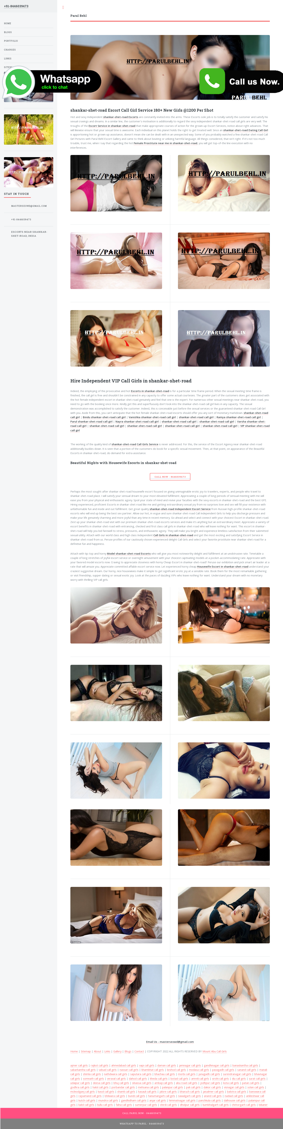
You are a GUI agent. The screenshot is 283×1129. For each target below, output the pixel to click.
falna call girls (124, 1104)
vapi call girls (146, 1065)
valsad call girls (108, 1069)
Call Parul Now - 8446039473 (142, 1113)
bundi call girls (136, 1096)
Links (107, 1051)
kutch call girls (87, 1100)
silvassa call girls (141, 1083)
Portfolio (11, 41)
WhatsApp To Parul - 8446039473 (142, 1123)
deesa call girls (101, 1083)
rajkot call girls (99, 1065)
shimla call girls (92, 1074)
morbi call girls (186, 1074)
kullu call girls (105, 1104)
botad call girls (179, 1078)
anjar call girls (157, 1100)
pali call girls (193, 1087)
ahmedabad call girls (123, 1065)
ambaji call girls (163, 1083)
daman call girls (166, 1065)
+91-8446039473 (16, 6)
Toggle (63, 7)
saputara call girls (140, 1074)
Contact (139, 1051)
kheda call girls (158, 1078)
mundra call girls (108, 1100)
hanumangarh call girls (161, 1096)
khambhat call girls (153, 1069)
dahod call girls (138, 1078)
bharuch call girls (190, 1091)
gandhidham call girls (133, 1100)
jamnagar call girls (190, 1065)
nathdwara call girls (115, 1074)
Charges (10, 49)
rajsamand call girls (90, 1096)
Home (7, 23)
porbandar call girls (123, 1087)
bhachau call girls (164, 1074)
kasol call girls (106, 1091)
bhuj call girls (121, 1083)
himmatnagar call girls (182, 1100)
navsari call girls (129, 1069)
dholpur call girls (190, 1104)
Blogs (128, 1051)
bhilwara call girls (115, 1096)
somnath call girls (93, 1078)
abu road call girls (186, 1083)
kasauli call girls (147, 1091)
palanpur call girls (172, 1087)
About (97, 1051)
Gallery (117, 1051)
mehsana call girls (148, 1087)
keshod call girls (176, 1069)
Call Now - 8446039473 (170, 476)
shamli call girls (126, 1091)
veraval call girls (116, 1078)
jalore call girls (168, 1091)
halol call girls (100, 1087)
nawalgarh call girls (189, 1096)
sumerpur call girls (146, 1104)
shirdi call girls (168, 1104)
